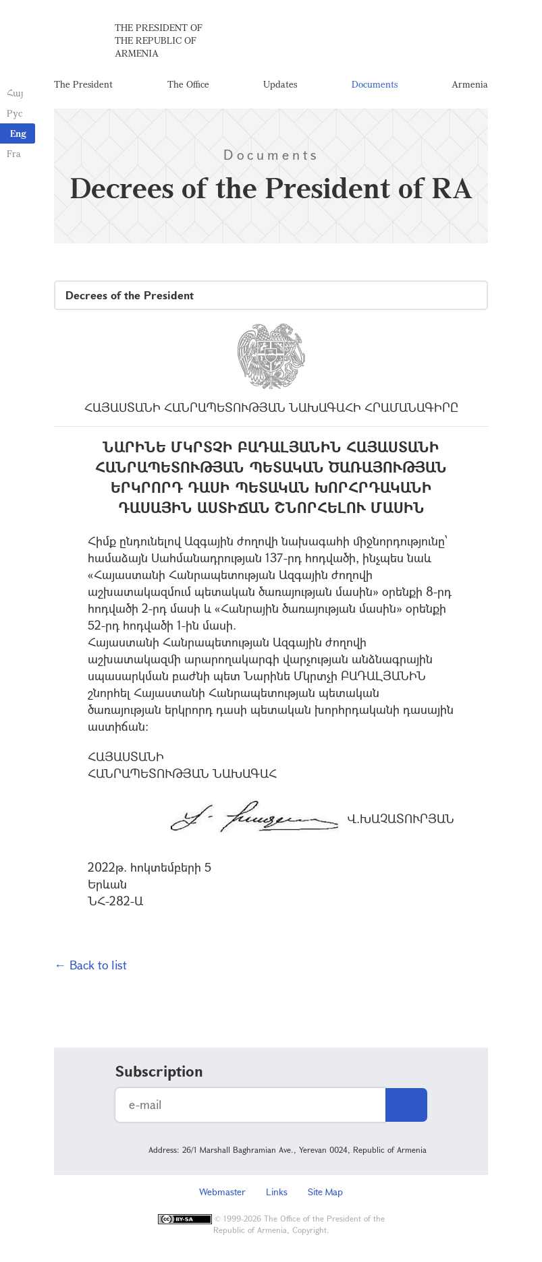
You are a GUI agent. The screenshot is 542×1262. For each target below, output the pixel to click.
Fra (14, 153)
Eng (18, 133)
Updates (280, 84)
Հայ (15, 92)
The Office (188, 84)
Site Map (325, 1191)
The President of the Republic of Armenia (158, 40)
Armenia (470, 84)
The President (83, 84)
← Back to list (90, 965)
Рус (14, 113)
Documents (375, 84)
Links (277, 1191)
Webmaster (222, 1191)
